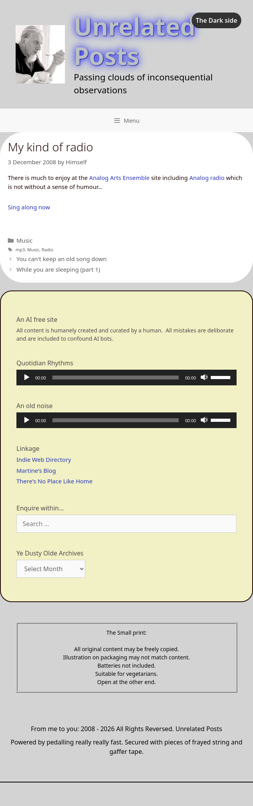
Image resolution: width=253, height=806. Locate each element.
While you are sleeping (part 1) (58, 269)
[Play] (26, 377)
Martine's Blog (36, 470)
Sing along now (29, 207)
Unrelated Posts (135, 40)
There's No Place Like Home (54, 481)
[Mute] (204, 377)
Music (24, 240)
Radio (47, 249)
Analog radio (206, 178)
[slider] (115, 377)
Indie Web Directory (43, 459)
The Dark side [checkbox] (216, 20)
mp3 (20, 249)
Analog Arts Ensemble (119, 178)
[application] (126, 377)
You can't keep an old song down (61, 259)
